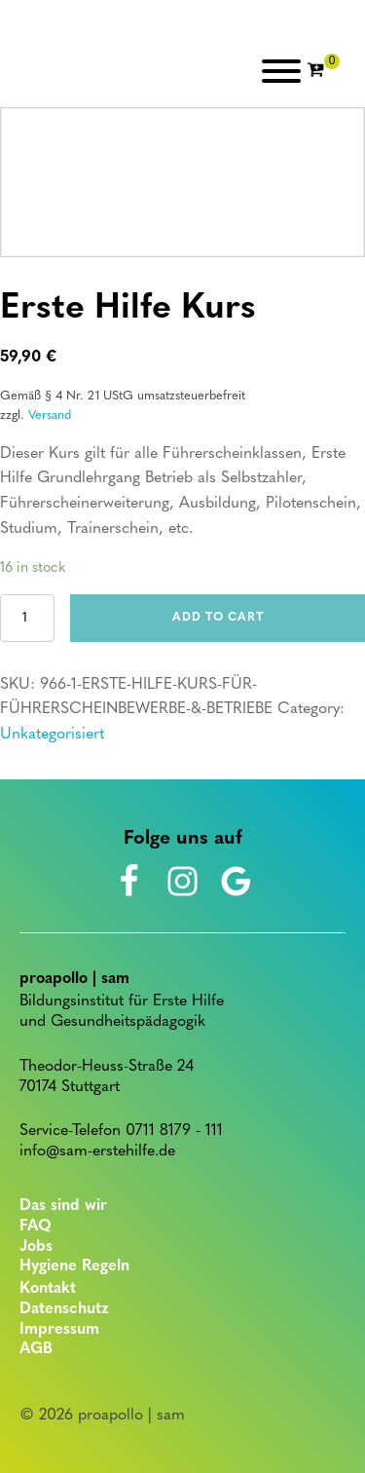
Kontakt (47, 1289)
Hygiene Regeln (74, 1266)
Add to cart (218, 617)
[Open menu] (281, 71)
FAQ (35, 1226)
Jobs (36, 1247)
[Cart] (323, 71)
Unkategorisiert (52, 734)
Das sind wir (63, 1206)
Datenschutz (64, 1309)
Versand (49, 415)
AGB (36, 1349)
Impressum (59, 1330)
